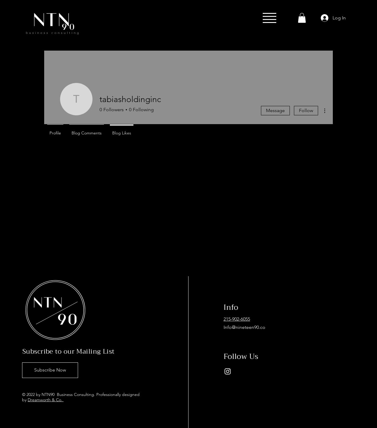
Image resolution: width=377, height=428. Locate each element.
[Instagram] (228, 371)
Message (275, 110)
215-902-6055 (237, 319)
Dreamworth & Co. (46, 399)
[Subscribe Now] (50, 370)
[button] (269, 18)
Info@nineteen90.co (244, 327)
